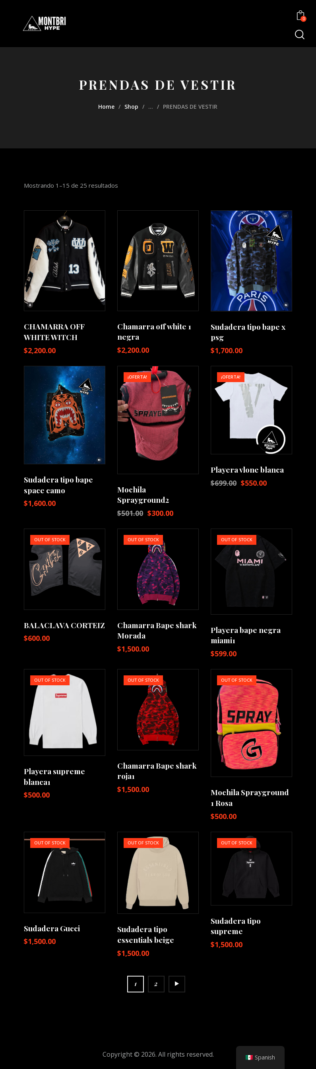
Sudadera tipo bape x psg (248, 331)
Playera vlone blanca (247, 469)
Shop (131, 106)
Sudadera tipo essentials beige (145, 934)
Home (106, 106)
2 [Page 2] (156, 983)
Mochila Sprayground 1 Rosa (250, 797)
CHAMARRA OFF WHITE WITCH (54, 331)
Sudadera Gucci (52, 928)
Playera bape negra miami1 (246, 635)
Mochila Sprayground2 (143, 494)
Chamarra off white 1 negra (154, 331)
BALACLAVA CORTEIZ (64, 625)
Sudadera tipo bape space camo (58, 484)
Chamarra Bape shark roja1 (157, 770)
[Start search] (299, 34)
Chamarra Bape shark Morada (157, 630)
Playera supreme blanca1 (54, 776)
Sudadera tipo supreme (236, 925)
